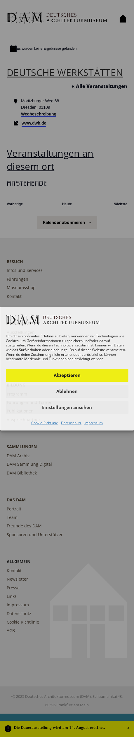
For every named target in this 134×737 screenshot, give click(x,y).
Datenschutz (71, 422)
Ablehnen (67, 391)
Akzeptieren (67, 375)
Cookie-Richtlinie (44, 422)
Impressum (93, 422)
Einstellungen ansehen (67, 407)
